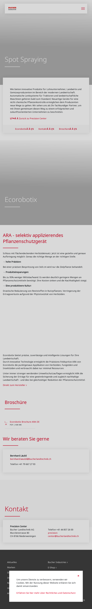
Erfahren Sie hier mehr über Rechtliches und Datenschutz (46, 593)
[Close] (78, 575)
